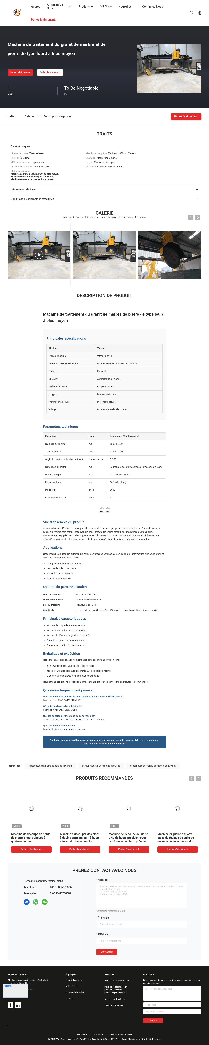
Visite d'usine (71, 986)
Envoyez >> (153, 1020)
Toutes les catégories (113, 1005)
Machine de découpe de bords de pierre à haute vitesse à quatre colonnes (30, 837)
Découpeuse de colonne (114, 999)
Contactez (107, 951)
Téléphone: (103, 934)
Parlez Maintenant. (20, 72)
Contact (69, 998)
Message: (103, 880)
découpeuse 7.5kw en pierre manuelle (101, 765)
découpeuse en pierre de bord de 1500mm (50, 765)
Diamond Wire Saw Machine (116, 980)
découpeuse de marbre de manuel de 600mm (153, 765)
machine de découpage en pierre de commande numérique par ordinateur (115, 990)
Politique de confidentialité (120, 1034)
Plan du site (82, 1034)
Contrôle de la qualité (75, 992)
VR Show (106, 6)
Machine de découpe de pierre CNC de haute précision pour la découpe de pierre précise (128, 837)
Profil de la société (74, 980)
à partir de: (103, 917)
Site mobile (98, 1034)
